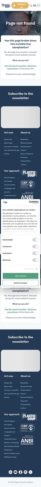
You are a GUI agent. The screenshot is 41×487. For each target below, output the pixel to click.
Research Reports (27, 154)
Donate (6, 154)
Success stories (9, 185)
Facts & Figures (9, 178)
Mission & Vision (26, 143)
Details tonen (29, 269)
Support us (22, 5)
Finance (23, 150)
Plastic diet (8, 139)
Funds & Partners (10, 196)
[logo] (29, 184)
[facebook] (20, 472)
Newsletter (24, 139)
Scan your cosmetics (11, 147)
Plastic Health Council (12, 453)
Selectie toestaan (20, 283)
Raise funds (8, 143)
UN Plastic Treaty (10, 457)
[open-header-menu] (38, 5)
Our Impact (8, 181)
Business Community (11, 443)
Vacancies (24, 157)
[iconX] (30, 472)
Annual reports (26, 147)
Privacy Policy (25, 161)
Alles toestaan (20, 276)
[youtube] (15, 472)
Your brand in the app (11, 150)
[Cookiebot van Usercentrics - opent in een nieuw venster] (29, 202)
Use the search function (15, 66)
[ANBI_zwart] (29, 196)
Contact (23, 165)
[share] (10, 472)
